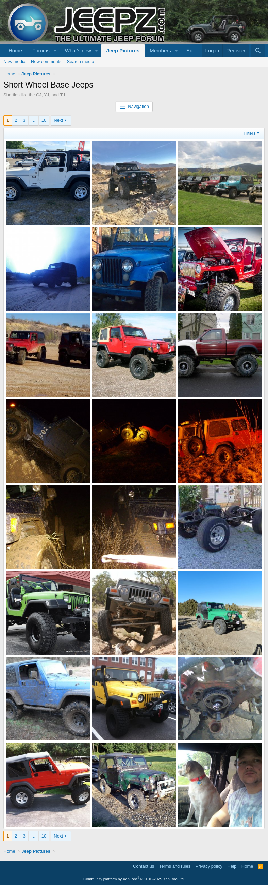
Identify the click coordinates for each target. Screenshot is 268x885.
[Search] (258, 50)
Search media (80, 61)
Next (58, 120)
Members (160, 50)
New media (14, 61)
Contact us (143, 866)
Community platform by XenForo (134, 879)
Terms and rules (174, 866)
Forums (41, 50)
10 (43, 120)
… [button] (33, 120)
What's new (78, 50)
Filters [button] (249, 133)
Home (15, 50)
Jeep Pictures (123, 50)
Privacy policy (209, 866)
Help (232, 866)
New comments (46, 61)
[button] (55, 50)
